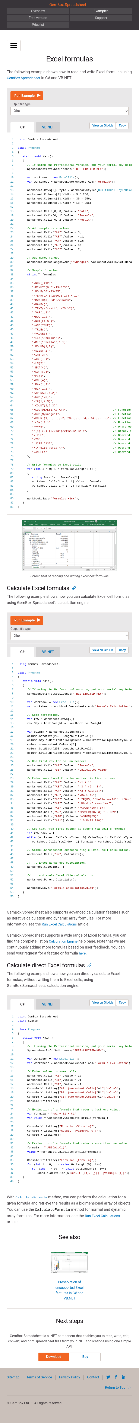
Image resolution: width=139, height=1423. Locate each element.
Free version (38, 18)
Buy (85, 1362)
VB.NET (48, 129)
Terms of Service (39, 1383)
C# (22, 129)
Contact (93, 1383)
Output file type (20, 106)
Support (101, 18)
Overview (38, 11)
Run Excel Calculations (61, 927)
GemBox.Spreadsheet (67, 4)
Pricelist (38, 25)
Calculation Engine (64, 945)
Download (53, 1362)
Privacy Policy (69, 1383)
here (82, 957)
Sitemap (13, 1383)
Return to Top (118, 1392)
